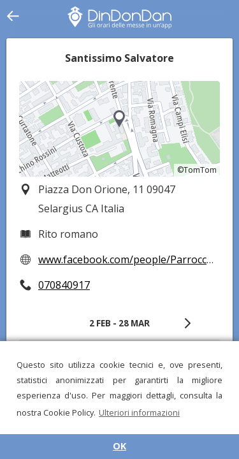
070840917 (64, 285)
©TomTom (197, 169)
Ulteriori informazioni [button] (139, 412)
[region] (119, 129)
